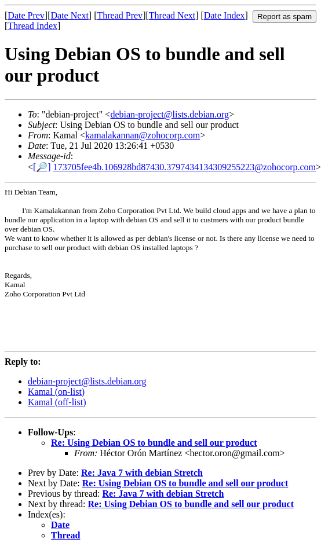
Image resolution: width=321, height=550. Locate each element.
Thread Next (172, 15)
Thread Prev (120, 15)
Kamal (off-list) (57, 402)
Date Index (224, 15)
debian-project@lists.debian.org (169, 114)
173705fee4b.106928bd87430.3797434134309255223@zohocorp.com (184, 167)
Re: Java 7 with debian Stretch (142, 473)
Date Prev (26, 15)
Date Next (70, 15)
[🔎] (42, 167)
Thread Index (32, 26)
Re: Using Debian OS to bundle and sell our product (154, 443)
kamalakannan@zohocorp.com (142, 135)
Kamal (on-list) (56, 392)
